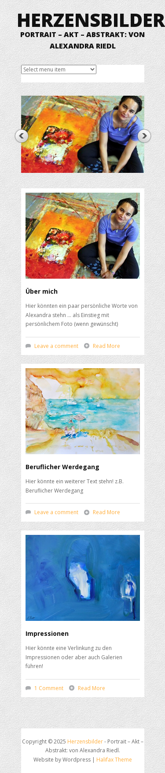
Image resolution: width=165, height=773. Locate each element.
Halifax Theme (114, 759)
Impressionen (47, 633)
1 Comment (48, 688)
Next (144, 136)
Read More (106, 346)
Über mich (42, 291)
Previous (21, 136)
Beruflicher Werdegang (62, 467)
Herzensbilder (91, 19)
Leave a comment (56, 346)
